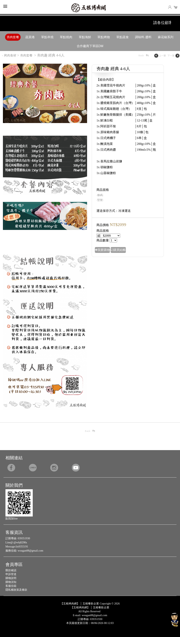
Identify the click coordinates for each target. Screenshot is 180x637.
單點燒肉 (66, 37)
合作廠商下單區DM (90, 46)
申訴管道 (10, 574)
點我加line (11, 518)
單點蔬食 (122, 37)
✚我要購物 (102, 250)
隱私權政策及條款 (16, 589)
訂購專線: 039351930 (90, 619)
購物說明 (10, 578)
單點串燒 (47, 37)
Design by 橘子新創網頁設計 (77, 626)
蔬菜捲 (30, 37)
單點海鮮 (85, 37)
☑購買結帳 (118, 250)
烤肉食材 (10, 55)
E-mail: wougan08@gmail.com (90, 615)
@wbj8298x (20, 542)
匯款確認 (10, 570)
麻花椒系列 (165, 37)
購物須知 (10, 582)
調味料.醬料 (143, 37)
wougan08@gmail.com (30, 550)
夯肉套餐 (13, 37)
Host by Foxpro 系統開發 (105, 626)
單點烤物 (103, 37)
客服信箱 (10, 585)
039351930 (24, 538)
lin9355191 (22, 546)
